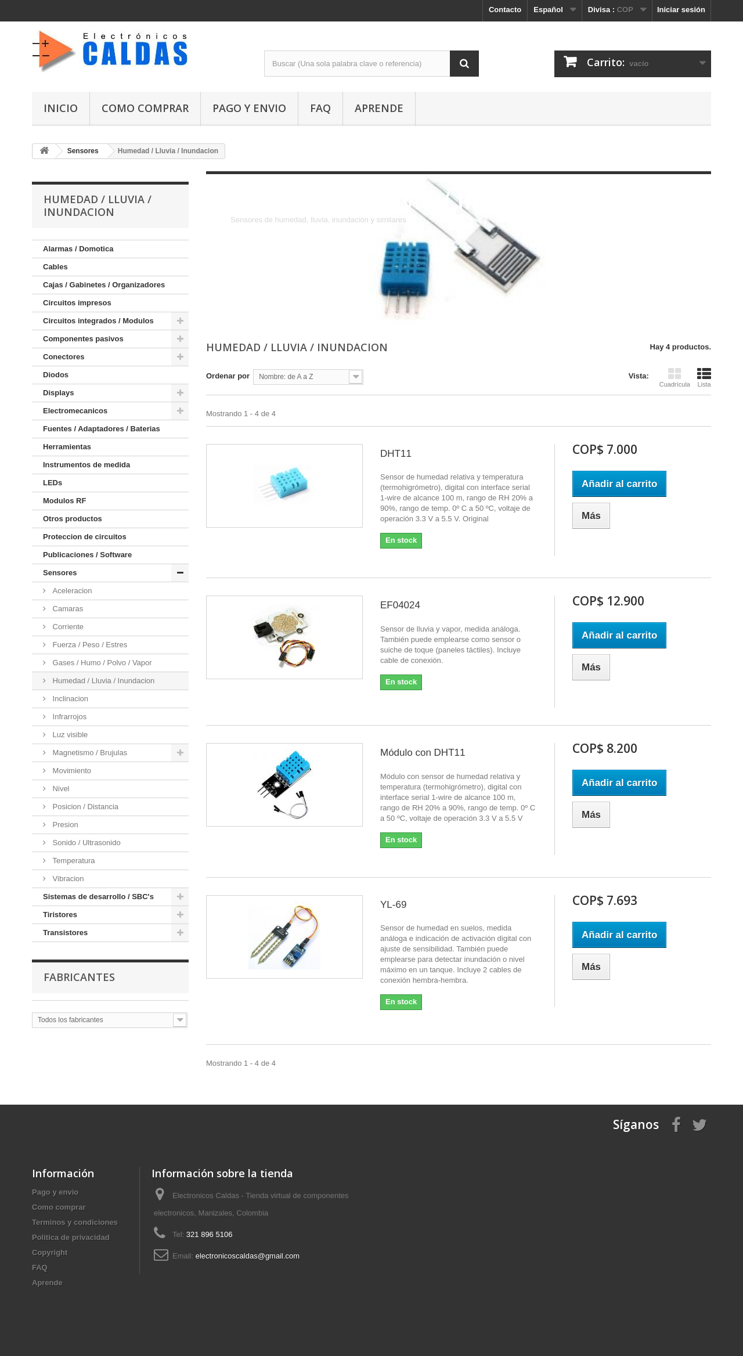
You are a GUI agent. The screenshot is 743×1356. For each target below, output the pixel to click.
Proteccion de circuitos (85, 536)
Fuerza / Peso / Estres (89, 644)
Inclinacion (69, 698)
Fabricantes (79, 977)
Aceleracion (71, 590)
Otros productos (72, 518)
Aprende (379, 108)
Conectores (64, 356)
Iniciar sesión (681, 9)
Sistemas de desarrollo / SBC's (98, 896)
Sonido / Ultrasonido (86, 842)
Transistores (65, 932)
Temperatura (73, 860)
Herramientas (67, 446)
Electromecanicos (75, 410)
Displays (58, 392)
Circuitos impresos (77, 302)
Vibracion (67, 878)
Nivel (60, 788)
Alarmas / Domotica (78, 248)
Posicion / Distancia (84, 806)
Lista (704, 377)
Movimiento (71, 770)
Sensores (60, 572)
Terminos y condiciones (75, 1222)
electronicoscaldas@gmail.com (248, 1256)
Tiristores (60, 914)
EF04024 (400, 605)
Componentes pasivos (83, 338)
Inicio (61, 108)
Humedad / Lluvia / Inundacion (102, 680)
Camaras (67, 608)
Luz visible (69, 734)
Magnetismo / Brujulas (89, 752)
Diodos (55, 374)
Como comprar (145, 108)
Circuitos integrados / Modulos (98, 320)
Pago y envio (249, 108)
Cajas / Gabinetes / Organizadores (104, 284)
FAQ (320, 108)
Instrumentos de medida (86, 464)
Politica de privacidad (71, 1237)
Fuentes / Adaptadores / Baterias (101, 428)
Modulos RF (64, 500)
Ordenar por (228, 376)
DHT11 (396, 453)
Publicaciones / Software (87, 554)
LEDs (52, 482)
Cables (55, 266)
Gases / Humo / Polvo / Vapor (101, 662)
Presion (64, 824)
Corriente (67, 626)
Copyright (49, 1252)
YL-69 (393, 904)
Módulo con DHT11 (422, 752)
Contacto (505, 9)
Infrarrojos (68, 716)
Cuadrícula (674, 377)
